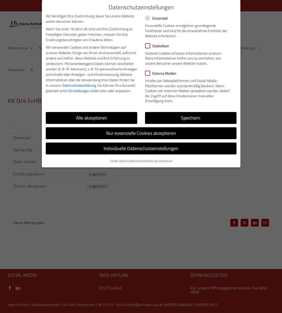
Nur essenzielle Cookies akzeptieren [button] (141, 133)
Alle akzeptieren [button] (91, 117)
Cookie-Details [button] (119, 161)
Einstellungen (78, 90)
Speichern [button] (190, 117)
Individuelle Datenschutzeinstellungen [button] (141, 148)
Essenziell (158, 18)
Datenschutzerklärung (79, 85)
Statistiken (159, 46)
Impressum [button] (165, 161)
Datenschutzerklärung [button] (143, 161)
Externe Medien (163, 73)
